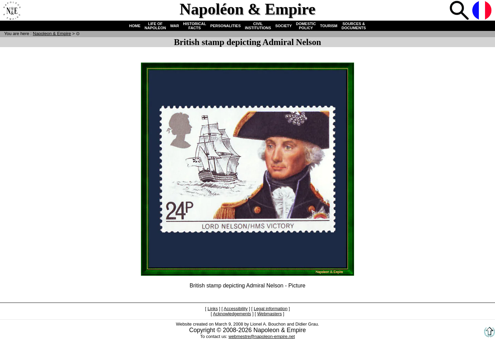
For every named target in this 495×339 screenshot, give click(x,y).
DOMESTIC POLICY (306, 26)
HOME (135, 26)
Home (11, 11)
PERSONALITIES (225, 26)
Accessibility (236, 308)
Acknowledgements (232, 313)
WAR (174, 26)
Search (460, 11)
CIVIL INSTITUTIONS (258, 26)
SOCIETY (283, 26)
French (482, 11)
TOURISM (329, 26)
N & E (52, 33)
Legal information (270, 308)
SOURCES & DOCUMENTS (354, 26)
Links (213, 308)
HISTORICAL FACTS (194, 26)
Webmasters (269, 313)
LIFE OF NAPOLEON (155, 26)
